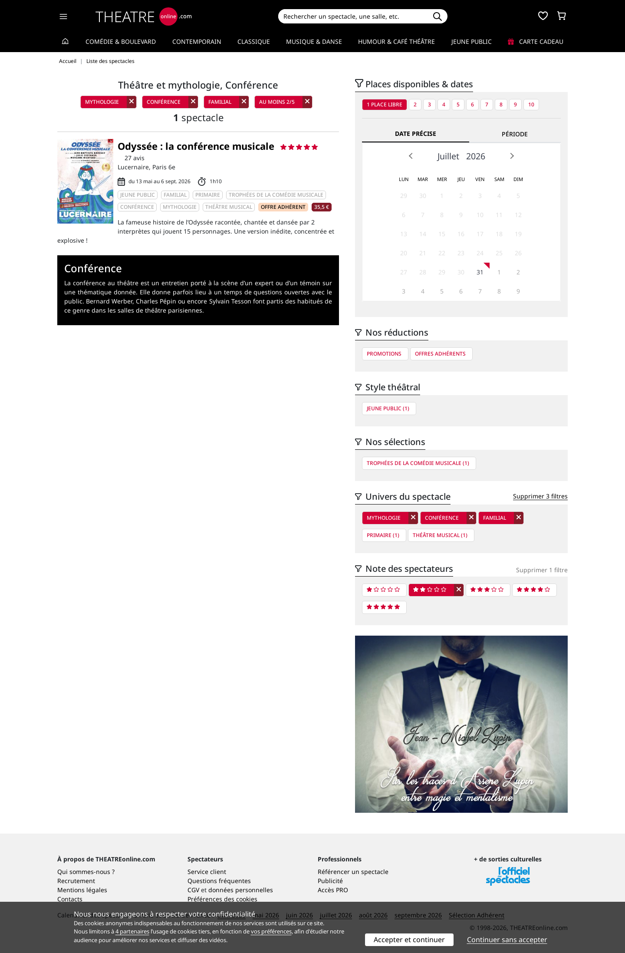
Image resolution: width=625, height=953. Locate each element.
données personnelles (240, 890)
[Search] (352, 16)
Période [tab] (515, 134)
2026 (475, 156)
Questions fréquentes (219, 881)
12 (518, 215)
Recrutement (76, 881)
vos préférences (271, 931)
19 (518, 234)
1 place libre (384, 104)
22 (441, 253)
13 (403, 234)
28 (422, 272)
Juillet (448, 156)
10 (531, 104)
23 (460, 253)
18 (499, 234)
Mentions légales (82, 890)
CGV (193, 890)
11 (499, 215)
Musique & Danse (314, 41)
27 (403, 272)
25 (499, 253)
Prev (411, 155)
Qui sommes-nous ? (86, 871)
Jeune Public (471, 41)
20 (403, 253)
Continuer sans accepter (507, 939)
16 (460, 234)
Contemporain (196, 41)
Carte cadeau (535, 41)
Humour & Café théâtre (396, 41)
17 (480, 234)
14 (422, 234)
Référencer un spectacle (353, 871)
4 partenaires (132, 931)
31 (480, 272)
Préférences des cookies (222, 899)
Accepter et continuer (409, 939)
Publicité (330, 881)
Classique (253, 41)
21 (422, 253)
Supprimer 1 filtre (542, 570)
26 (518, 253)
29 (403, 195)
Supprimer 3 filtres (540, 496)
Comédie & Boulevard (121, 41)
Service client (207, 871)
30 (422, 195)
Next (511, 155)
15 (441, 234)
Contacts (69, 899)
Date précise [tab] (415, 133)
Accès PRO (333, 890)
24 (480, 253)
